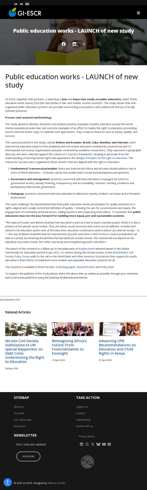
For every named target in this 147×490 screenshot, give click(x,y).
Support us (82, 406)
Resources (20, 426)
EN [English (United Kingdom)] (27, 4)
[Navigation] (138, 13)
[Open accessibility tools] (7, 482)
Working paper (66, 267)
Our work (19, 413)
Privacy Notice (87, 436)
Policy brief (107, 267)
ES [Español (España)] (15, 4)
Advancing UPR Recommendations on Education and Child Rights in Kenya (117, 347)
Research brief (85, 267)
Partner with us (84, 426)
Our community (22, 419)
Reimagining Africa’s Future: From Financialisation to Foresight (69, 347)
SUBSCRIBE (28, 456)
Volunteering (83, 419)
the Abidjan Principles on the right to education (99, 158)
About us (19, 406)
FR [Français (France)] (21, 4)
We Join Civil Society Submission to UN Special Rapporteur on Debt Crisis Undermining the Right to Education (24, 351)
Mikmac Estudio (57, 483)
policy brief (87, 248)
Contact (80, 413)
